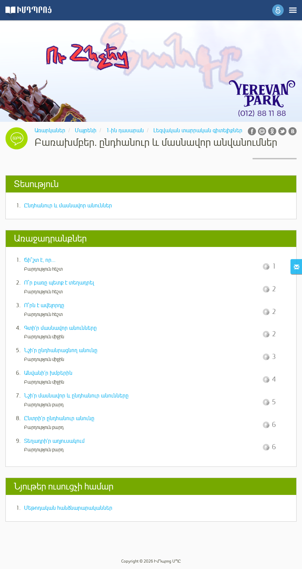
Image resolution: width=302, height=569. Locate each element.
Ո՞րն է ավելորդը (44, 305)
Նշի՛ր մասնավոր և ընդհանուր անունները (76, 395)
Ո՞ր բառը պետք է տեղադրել (59, 282)
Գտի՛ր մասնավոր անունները (60, 328)
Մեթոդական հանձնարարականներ (68, 508)
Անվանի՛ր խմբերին (48, 373)
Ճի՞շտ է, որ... (40, 260)
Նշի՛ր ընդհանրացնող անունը (61, 350)
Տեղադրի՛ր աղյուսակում (54, 441)
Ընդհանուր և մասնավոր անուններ (68, 205)
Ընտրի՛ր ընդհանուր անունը (59, 418)
